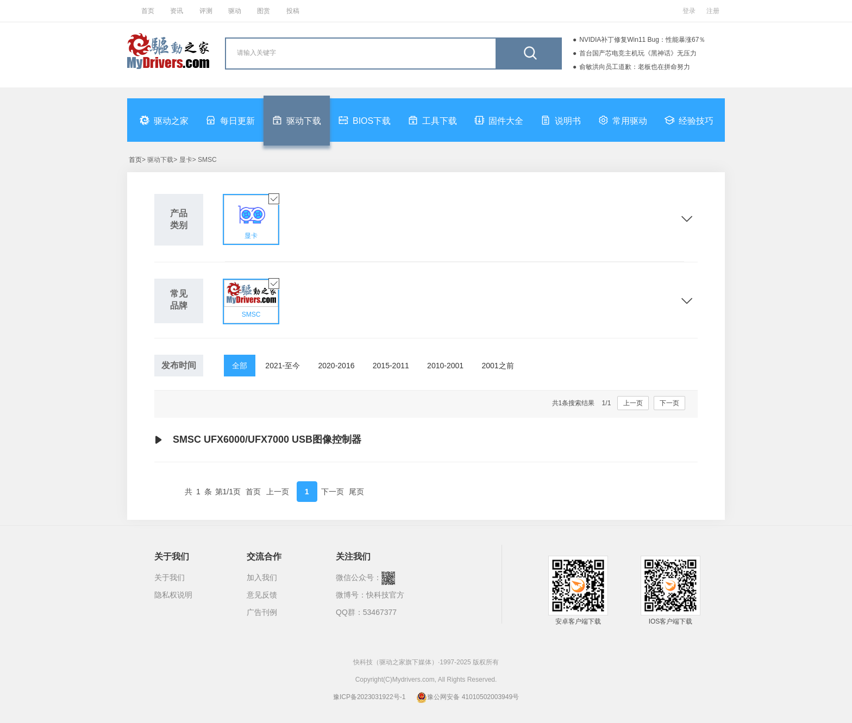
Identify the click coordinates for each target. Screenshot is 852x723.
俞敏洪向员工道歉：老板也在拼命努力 (634, 67)
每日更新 (230, 120)
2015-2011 (391, 365)
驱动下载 (296, 120)
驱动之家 (164, 120)
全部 (239, 365)
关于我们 (169, 577)
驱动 (234, 11)
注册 (712, 11)
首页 (147, 11)
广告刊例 (262, 612)
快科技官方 (385, 594)
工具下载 (432, 120)
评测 (205, 11)
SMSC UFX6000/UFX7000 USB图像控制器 (257, 440)
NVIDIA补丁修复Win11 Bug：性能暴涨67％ (642, 39)
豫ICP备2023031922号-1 (369, 697)
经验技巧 (689, 120)
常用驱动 (622, 120)
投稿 (292, 11)
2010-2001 (445, 365)
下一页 (669, 403)
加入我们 (262, 577)
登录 (689, 11)
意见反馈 (262, 594)
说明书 (561, 120)
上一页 (633, 403)
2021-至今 (282, 365)
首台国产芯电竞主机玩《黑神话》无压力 (638, 53)
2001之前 (497, 365)
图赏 (263, 11)
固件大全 (498, 120)
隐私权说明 (173, 594)
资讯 (176, 11)
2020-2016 (336, 365)
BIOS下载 (365, 120)
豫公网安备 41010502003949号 (467, 697)
